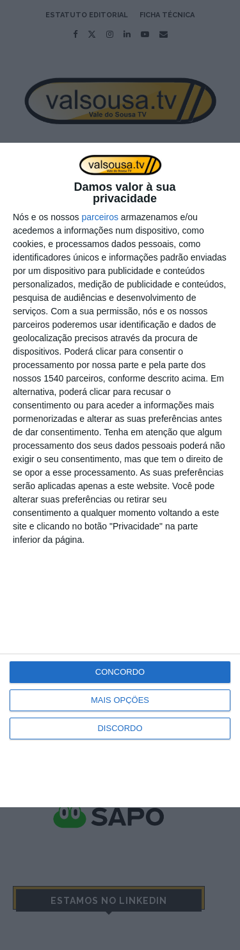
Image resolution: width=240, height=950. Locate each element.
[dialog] (120, 475)
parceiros (99, 217)
